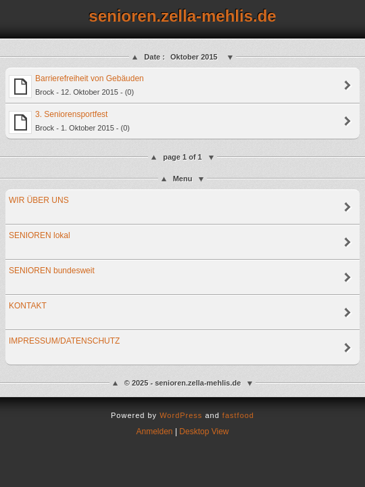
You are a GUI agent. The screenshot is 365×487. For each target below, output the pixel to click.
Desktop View (203, 431)
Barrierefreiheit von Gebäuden (76, 86)
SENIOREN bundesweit (52, 270)
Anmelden (155, 431)
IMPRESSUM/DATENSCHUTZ (64, 341)
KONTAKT (28, 305)
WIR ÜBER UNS (39, 200)
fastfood (238, 415)
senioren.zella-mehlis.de (182, 16)
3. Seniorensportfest (69, 122)
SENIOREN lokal (39, 235)
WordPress (181, 415)
